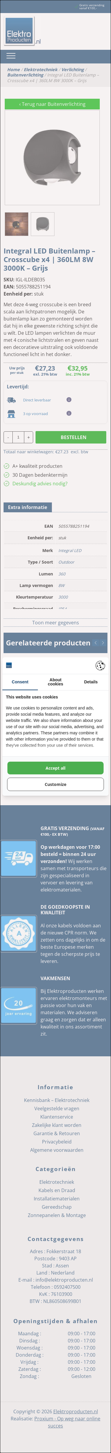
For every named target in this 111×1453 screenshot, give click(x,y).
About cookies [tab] (55, 681)
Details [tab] (91, 682)
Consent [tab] (20, 682)
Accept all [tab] (55, 768)
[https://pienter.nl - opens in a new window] (100, 665)
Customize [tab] (55, 784)
